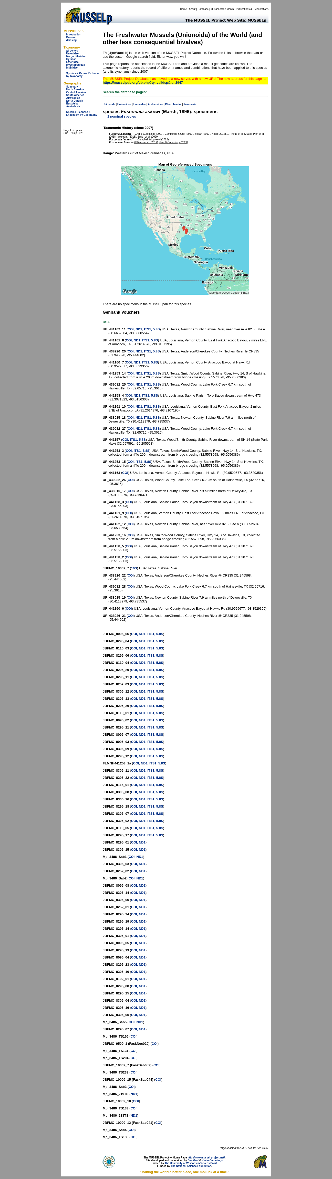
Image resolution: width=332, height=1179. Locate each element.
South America (75, 95)
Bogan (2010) (202, 133)
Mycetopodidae (75, 64)
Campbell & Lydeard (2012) (153, 139)
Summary (72, 86)
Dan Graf (193, 1160)
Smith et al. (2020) (148, 136)
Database (203, 9)
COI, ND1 (138, 842)
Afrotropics (73, 98)
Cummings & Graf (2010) (179, 133)
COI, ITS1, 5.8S (134, 440)
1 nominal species (121, 116)
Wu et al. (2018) (127, 136)
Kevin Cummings (212, 1160)
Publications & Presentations (252, 9)
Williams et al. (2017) (146, 142)
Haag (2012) (219, 133)
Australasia (73, 106)
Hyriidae (71, 59)
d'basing (71, 40)
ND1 (133, 1094)
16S (134, 568)
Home (183, 9)
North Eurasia (74, 100)
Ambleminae (155, 104)
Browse (70, 37)
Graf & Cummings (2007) (149, 133)
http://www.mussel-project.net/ (206, 1157)
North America (75, 89)
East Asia (72, 103)
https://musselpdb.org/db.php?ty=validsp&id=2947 (143, 82)
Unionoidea (124, 104)
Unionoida (109, 104)
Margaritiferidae (75, 56)
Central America (76, 92)
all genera (72, 50)
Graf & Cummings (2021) (173, 142)
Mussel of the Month (222, 9)
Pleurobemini (173, 104)
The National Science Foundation (191, 1166)
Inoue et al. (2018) (241, 133)
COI (125, 473)
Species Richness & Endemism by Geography (81, 113)
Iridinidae (71, 67)
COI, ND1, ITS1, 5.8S (144, 329)
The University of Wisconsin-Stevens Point (191, 1163)
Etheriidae (72, 62)
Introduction (73, 34)
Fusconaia (189, 104)
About (192, 9)
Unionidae (72, 53)
